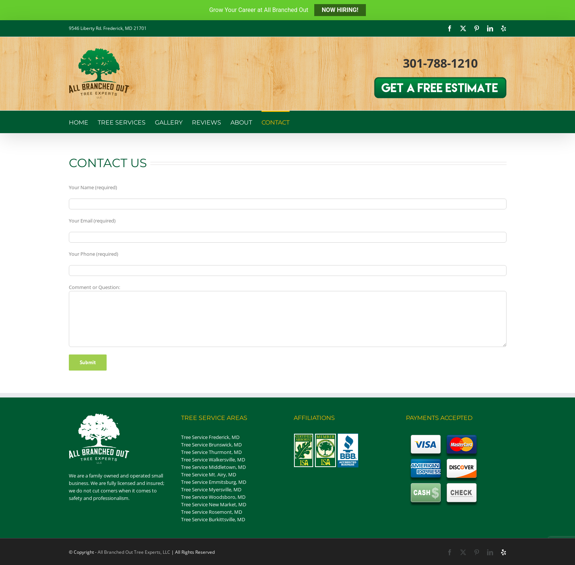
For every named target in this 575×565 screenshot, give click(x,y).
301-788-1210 (440, 63)
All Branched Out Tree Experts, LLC (134, 552)
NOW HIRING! (340, 9)
